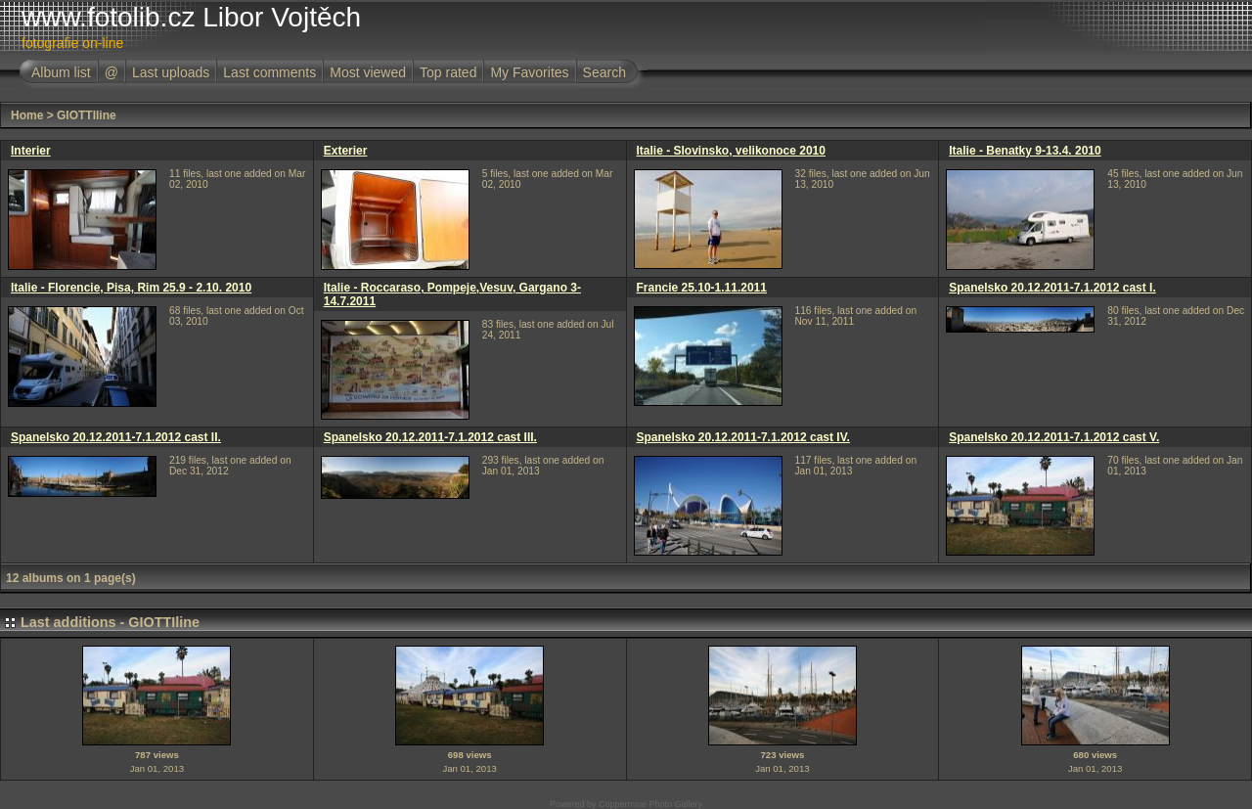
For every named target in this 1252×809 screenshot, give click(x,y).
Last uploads (170, 72)
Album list (61, 72)
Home (27, 115)
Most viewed (368, 72)
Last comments (269, 72)
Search (604, 72)
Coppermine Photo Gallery (650, 804)
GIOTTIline (86, 115)
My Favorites (529, 72)
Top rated (448, 72)
